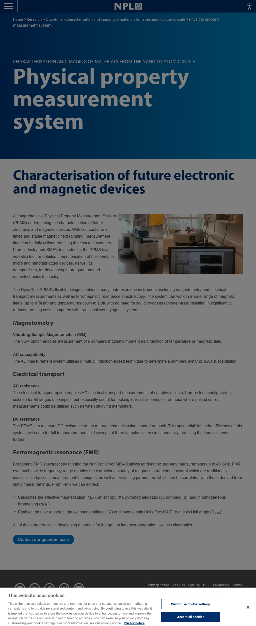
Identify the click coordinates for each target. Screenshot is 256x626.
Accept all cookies (190, 621)
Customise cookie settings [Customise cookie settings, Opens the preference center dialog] (190, 608)
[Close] (248, 611)
